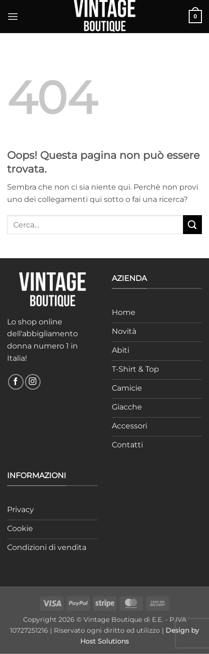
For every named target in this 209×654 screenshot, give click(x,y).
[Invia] (192, 224)
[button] (12, 16)
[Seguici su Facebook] (16, 382)
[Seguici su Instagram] (33, 382)
